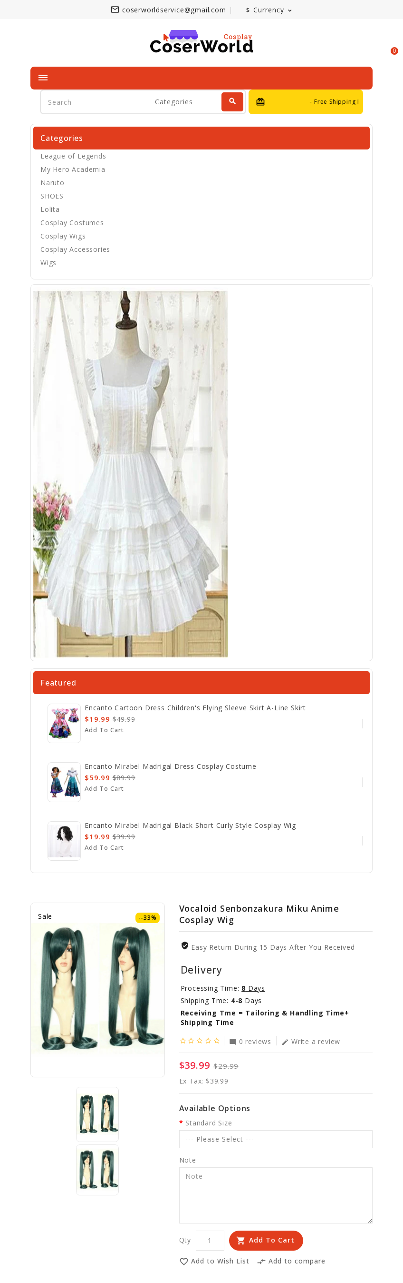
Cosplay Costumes (72, 222)
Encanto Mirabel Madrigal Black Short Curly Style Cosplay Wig (190, 825)
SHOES (52, 195)
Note (187, 1159)
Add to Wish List (214, 1262)
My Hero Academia (73, 169)
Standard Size (208, 1122)
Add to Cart (272, 1239)
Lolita (50, 209)
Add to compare (291, 1262)
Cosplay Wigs (63, 235)
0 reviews (250, 1041)
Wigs (48, 262)
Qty (185, 1239)
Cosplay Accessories (75, 249)
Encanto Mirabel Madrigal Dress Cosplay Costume (171, 766)
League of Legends (73, 155)
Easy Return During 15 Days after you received (273, 947)
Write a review (310, 1041)
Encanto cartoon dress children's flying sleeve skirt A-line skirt (195, 707)
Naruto (52, 182)
